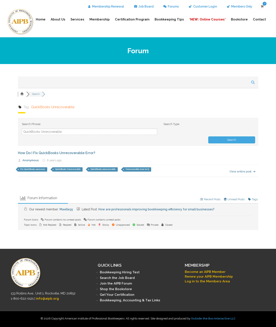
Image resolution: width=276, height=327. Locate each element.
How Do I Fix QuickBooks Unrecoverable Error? (56, 153)
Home (40, 19)
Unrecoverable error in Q (137, 169)
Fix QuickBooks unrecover (32, 169)
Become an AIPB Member (205, 272)
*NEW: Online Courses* (207, 19)
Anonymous (30, 160)
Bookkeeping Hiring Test (120, 272)
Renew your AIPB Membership (209, 276)
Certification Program (132, 19)
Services (77, 19)
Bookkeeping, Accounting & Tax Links (130, 300)
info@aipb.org (47, 298)
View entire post (242, 171)
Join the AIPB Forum (116, 283)
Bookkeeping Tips (169, 19)
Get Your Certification (117, 295)
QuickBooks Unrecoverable (67, 169)
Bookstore (239, 19)
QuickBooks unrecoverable (103, 169)
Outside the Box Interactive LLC (213, 318)
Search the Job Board (117, 278)
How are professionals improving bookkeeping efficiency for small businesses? (156, 209)
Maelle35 (66, 209)
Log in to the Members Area (207, 281)
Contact (259, 19)
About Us (58, 19)
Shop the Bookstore (116, 289)
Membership (99, 19)
